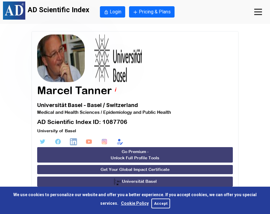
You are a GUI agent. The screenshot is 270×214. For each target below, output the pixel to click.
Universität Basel (135, 181)
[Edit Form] (119, 141)
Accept (160, 203)
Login (112, 12)
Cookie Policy (135, 203)
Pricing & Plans (152, 12)
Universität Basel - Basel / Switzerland (87, 105)
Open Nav (262, 6)
